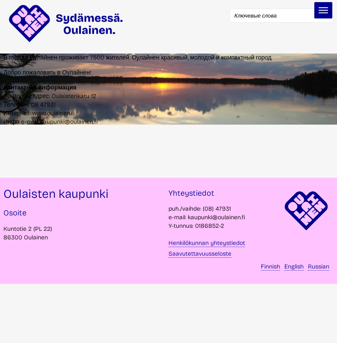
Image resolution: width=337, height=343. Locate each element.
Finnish (270, 266)
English (294, 266)
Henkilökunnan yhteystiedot (206, 243)
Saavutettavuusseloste (199, 253)
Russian (318, 266)
